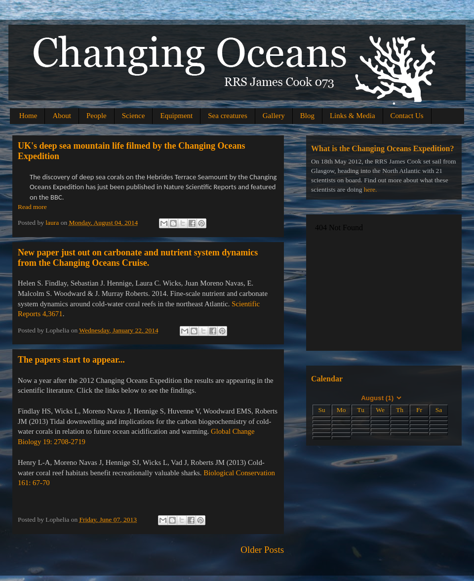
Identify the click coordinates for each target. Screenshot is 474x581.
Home (28, 116)
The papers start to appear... (71, 360)
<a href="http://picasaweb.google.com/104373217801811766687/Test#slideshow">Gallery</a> (384, 281)
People (96, 116)
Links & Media (352, 116)
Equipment (176, 116)
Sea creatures (227, 116)
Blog (307, 116)
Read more (32, 206)
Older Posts (262, 549)
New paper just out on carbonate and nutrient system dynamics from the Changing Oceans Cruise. (138, 258)
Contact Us (407, 116)
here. (370, 189)
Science (133, 116)
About (61, 116)
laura (52, 222)
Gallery (274, 116)
